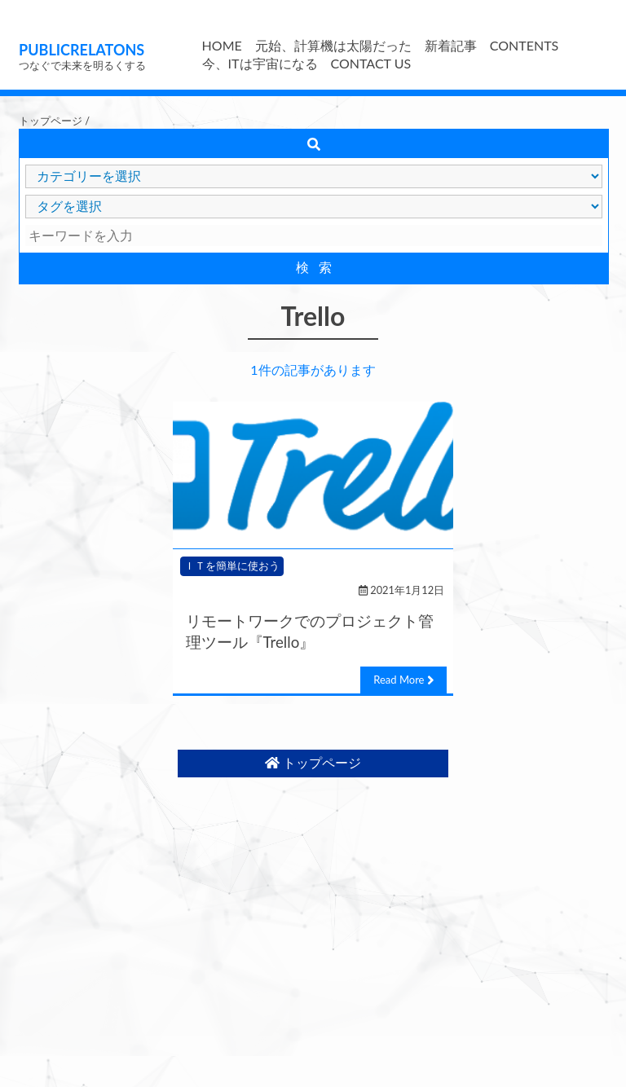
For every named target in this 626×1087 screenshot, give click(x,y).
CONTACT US (371, 63)
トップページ (50, 120)
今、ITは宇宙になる (260, 63)
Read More (403, 680)
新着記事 (451, 45)
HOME (222, 45)
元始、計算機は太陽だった (333, 45)
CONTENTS (524, 45)
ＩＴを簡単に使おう (232, 565)
